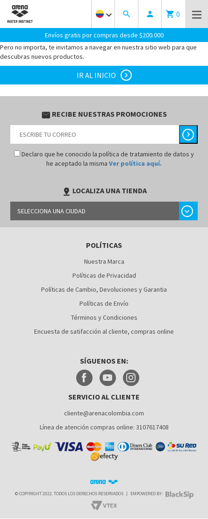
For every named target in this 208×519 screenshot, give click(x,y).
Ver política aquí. (135, 163)
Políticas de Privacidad (104, 275)
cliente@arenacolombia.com (104, 412)
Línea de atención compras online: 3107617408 (104, 426)
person (150, 14)
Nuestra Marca (104, 261)
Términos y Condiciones (104, 317)
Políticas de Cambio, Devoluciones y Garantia (104, 289)
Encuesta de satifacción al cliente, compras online (104, 331)
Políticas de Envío (104, 303)
